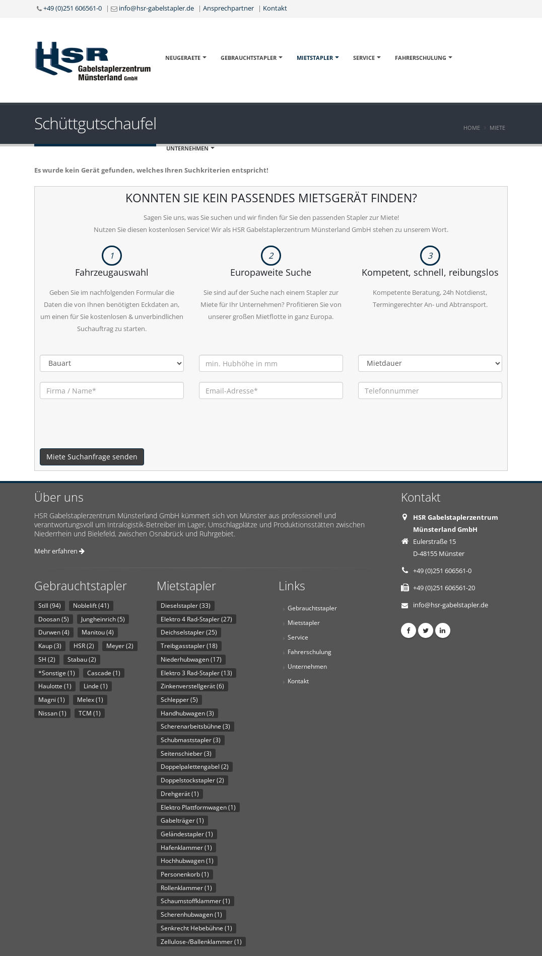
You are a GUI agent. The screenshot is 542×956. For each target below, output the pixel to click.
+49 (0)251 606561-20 (444, 587)
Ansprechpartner (228, 8)
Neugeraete (182, 57)
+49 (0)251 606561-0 (72, 8)
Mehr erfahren (59, 550)
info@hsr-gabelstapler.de (156, 8)
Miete (497, 127)
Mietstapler (315, 57)
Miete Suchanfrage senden (92, 456)
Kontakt (275, 8)
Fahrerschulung (420, 57)
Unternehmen (187, 148)
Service (364, 57)
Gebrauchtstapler (249, 57)
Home (471, 127)
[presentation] (116, 428)
